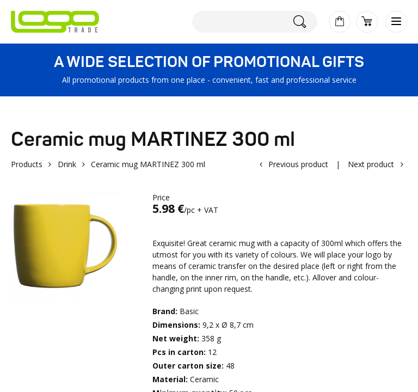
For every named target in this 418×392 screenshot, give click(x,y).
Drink (67, 164)
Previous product (298, 164)
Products (26, 164)
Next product (371, 164)
